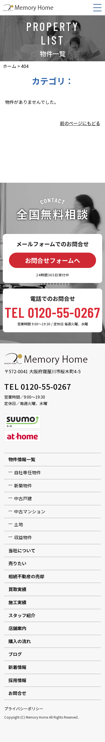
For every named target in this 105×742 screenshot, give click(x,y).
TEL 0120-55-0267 (52, 312)
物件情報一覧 (21, 459)
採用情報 (17, 680)
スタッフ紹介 (21, 615)
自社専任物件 (27, 472)
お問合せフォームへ (52, 260)
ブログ (15, 654)
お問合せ (17, 693)
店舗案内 (17, 628)
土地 (18, 524)
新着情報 (17, 667)
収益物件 (23, 537)
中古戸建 (23, 498)
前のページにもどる (80, 123)
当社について (21, 550)
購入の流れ (19, 641)
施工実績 (17, 602)
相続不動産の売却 (26, 576)
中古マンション (29, 511)
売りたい (17, 563)
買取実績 (17, 589)
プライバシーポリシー (23, 708)
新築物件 (23, 485)
